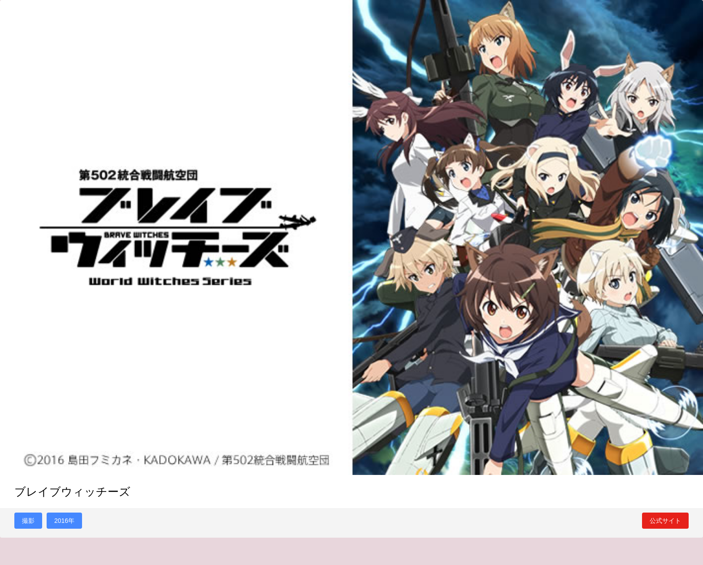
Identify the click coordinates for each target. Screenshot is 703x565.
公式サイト (665, 520)
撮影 (28, 520)
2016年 (64, 520)
